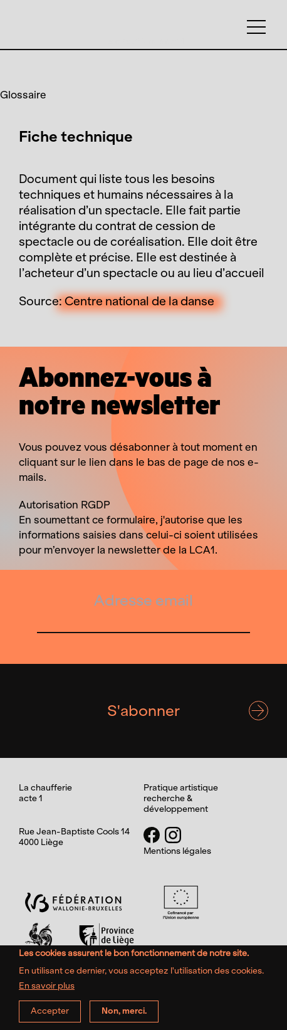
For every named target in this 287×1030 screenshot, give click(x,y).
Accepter (50, 1016)
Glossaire (23, 94)
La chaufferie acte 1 (143, 41)
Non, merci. (124, 1016)
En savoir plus (47, 992)
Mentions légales (177, 851)
